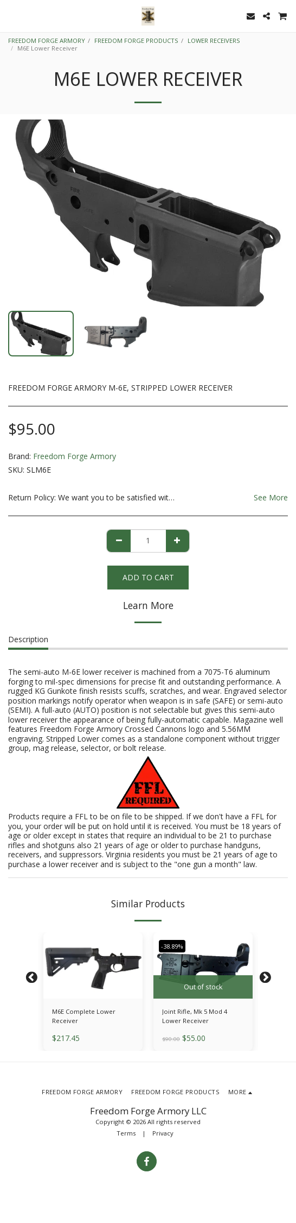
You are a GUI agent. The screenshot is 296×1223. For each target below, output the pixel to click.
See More (271, 498)
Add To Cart (148, 577)
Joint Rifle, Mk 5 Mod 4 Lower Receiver (194, 1016)
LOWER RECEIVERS (214, 40)
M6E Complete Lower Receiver (83, 1016)
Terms (126, 1133)
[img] (93, 965)
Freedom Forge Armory (74, 456)
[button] (12, 15)
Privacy (162, 1133)
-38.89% (172, 946)
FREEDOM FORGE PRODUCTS (136, 40)
